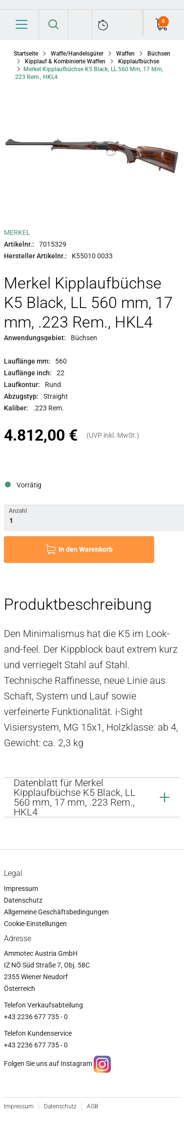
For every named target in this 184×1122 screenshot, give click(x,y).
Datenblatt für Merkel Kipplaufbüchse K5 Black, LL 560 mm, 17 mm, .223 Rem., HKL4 (75, 797)
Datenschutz (23, 900)
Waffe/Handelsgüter (77, 53)
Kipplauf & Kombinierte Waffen (65, 61)
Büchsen (158, 53)
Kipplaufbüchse (138, 61)
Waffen (125, 53)
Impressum (21, 888)
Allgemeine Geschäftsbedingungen (56, 912)
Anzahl (18, 510)
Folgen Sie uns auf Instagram (48, 1063)
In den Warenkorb (86, 549)
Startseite (26, 53)
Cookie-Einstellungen (35, 924)
